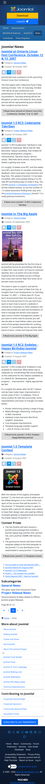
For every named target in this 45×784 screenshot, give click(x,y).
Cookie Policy (11, 757)
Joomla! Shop (9, 662)
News (37, 33)
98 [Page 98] (13, 610)
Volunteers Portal (11, 714)
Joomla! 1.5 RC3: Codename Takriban (21, 124)
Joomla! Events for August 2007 (19, 567)
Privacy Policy (34, 754)
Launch (22, 21)
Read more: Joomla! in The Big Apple (20, 335)
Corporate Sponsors (12, 704)
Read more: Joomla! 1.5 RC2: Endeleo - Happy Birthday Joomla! (22, 436)
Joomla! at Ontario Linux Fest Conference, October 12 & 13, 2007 (22, 55)
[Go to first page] (3, 610)
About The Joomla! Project (15, 649)
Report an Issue (26, 760)
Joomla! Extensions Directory (18, 193)
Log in (38, 760)
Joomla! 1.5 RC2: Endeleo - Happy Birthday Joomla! (19, 346)
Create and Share (11, 639)
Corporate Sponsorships (14, 699)
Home (6, 28)
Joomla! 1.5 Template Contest (16, 448)
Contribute (8, 38)
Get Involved (9, 644)
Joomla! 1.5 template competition (23, 184)
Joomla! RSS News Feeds (14, 682)
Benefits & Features (12, 33)
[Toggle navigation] (4, 2)
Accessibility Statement (15, 754)
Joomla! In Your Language (15, 667)
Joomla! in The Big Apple (19, 214)
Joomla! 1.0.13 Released (16, 570)
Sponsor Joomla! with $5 (29, 757)
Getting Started (10, 634)
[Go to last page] (22, 610)
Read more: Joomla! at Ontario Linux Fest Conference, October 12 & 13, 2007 (22, 112)
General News (20, 62)
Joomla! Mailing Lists (12, 672)
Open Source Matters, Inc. (27, 772)
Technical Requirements (14, 687)
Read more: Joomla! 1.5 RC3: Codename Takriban (22, 203)
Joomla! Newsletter (12, 677)
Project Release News (23, 130)
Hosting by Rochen (22, 782)
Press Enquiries (23, 38)
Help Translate (10, 760)
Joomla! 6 (28, 33)
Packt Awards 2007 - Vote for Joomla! (21, 576)
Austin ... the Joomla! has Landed (20, 573)
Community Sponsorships (15, 709)
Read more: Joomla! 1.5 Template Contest (22, 556)
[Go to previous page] (8, 610)
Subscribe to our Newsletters (19, 722)
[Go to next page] (18, 610)
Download (22, 15)
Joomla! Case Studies (12, 657)
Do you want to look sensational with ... (23, 564)
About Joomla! (18, 28)
